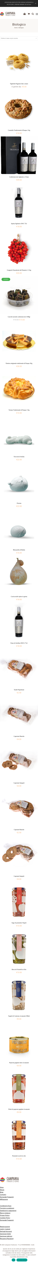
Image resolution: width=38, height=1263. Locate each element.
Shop (2, 1187)
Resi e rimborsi (5, 1213)
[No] (35, 1255)
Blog (1, 1192)
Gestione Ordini (5, 1234)
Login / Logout (5, 1229)
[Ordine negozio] (19, 38)
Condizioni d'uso (5, 1206)
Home (16, 27)
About (2, 1190)
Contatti (3, 1195)
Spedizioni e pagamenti (8, 1211)
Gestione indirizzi (6, 1236)
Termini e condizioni (7, 1208)
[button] (37, 14)
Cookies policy (21, 1260)
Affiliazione (4, 1199)
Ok (13, 1260)
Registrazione (5, 1227)
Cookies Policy (5, 1218)
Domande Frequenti (7, 1197)
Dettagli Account (6, 1231)
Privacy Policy (5, 1215)
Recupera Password (6, 1239)
